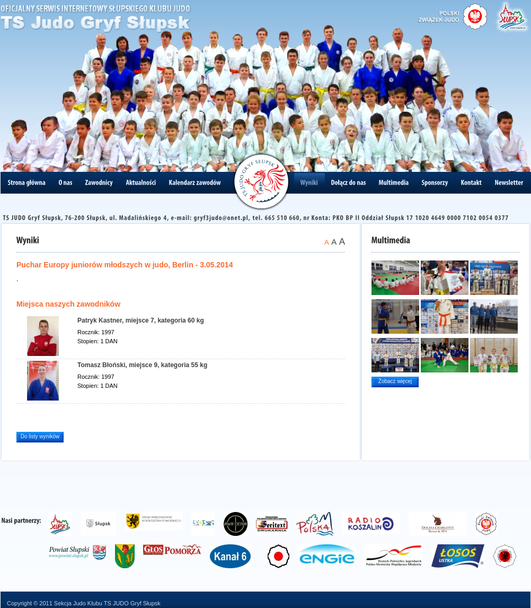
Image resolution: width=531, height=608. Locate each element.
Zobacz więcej (395, 381)
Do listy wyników (40, 436)
